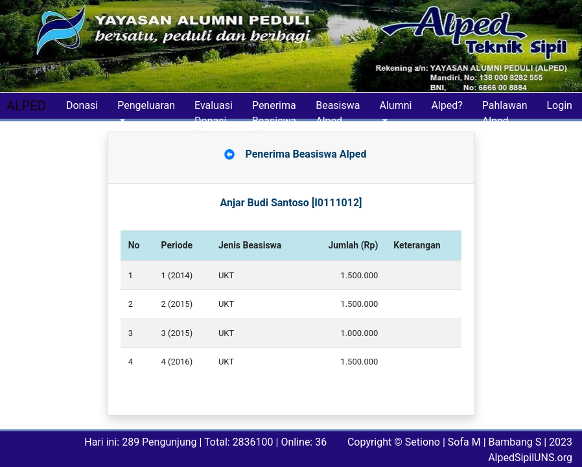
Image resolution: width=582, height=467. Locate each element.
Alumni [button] (395, 105)
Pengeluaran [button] (146, 105)
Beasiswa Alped (338, 109)
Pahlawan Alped (505, 109)
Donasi (82, 105)
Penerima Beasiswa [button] (274, 109)
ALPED (26, 106)
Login (559, 105)
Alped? (446, 105)
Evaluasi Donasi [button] (213, 109)
